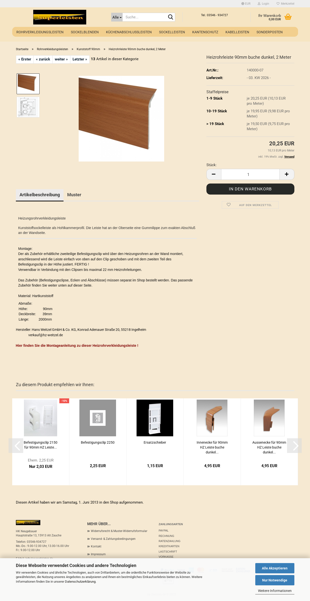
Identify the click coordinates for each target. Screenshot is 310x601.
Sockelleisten (172, 32)
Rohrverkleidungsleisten (40, 32)
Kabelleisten (237, 32)
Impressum (98, 554)
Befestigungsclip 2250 (98, 442)
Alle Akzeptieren (275, 568)
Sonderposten (270, 32)
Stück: (211, 165)
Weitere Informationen (275, 591)
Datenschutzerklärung (80, 581)
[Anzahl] (250, 174)
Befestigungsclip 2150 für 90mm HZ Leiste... (40, 444)
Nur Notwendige (274, 580)
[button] (246, 3)
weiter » (61, 59)
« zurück (43, 59)
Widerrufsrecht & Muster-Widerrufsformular (119, 531)
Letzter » (80, 59)
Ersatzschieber (155, 442)
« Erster (24, 59)
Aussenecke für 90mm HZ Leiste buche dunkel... (269, 447)
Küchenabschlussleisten (129, 32)
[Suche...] (117, 17)
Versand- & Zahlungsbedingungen (113, 539)
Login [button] (263, 3)
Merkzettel (285, 3)
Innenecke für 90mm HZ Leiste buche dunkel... (212, 447)
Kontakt (96, 546)
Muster (74, 194)
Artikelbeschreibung (40, 194)
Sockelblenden (85, 32)
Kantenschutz (205, 32)
